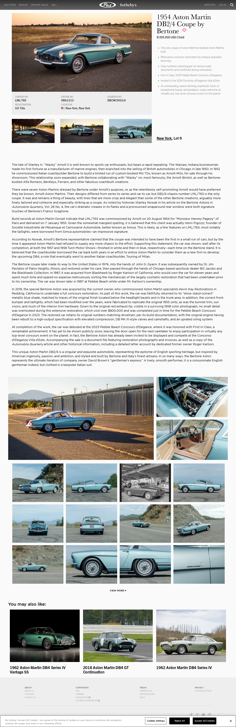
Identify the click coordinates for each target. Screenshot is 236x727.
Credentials (146, 691)
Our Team (29, 694)
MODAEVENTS (83, 697)
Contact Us (30, 697)
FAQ (77, 691)
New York (164, 138)
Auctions (10, 5)
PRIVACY (199, 687)
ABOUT (28, 687)
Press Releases (147, 694)
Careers (80, 694)
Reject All (180, 721)
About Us (29, 691)
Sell (54, 5)
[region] (118, 721)
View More (118, 590)
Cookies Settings (203, 691)
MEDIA (143, 687)
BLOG (142, 697)
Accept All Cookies (205, 721)
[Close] (230, 721)
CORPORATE (82, 687)
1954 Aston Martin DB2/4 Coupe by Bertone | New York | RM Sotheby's (118, 5)
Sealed (23, 5)
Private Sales (39, 5)
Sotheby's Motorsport (88, 701)
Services (209, 5)
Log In (222, 5)
